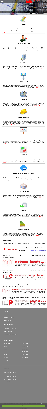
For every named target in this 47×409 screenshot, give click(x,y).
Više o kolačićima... (23, 408)
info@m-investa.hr (11, 382)
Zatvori (23, 405)
